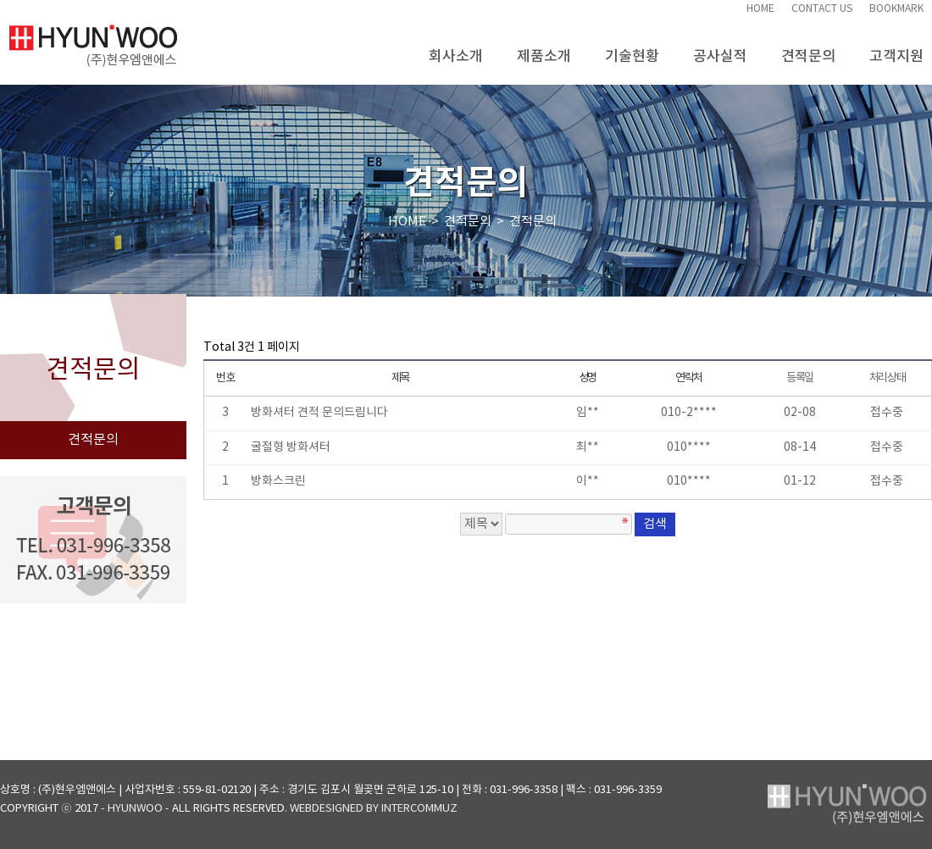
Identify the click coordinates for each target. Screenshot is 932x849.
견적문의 (808, 49)
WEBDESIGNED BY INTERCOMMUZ (374, 808)
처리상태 (887, 378)
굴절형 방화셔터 (290, 447)
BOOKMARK (896, 8)
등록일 (799, 378)
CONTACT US (821, 8)
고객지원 (896, 49)
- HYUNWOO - (135, 808)
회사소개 (456, 49)
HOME (760, 8)
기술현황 (632, 49)
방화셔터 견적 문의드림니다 (319, 412)
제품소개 (544, 49)
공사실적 (720, 49)
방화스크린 (278, 481)
